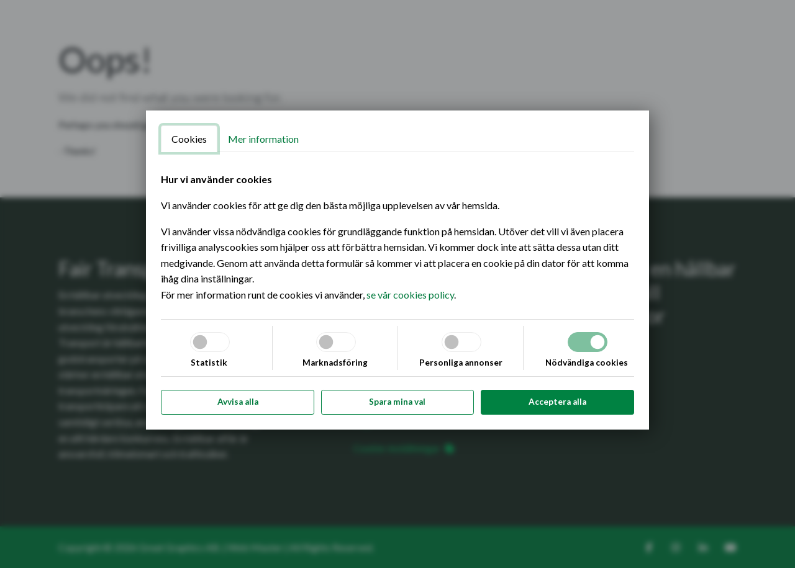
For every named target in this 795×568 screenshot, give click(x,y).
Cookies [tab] (189, 139)
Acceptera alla (557, 402)
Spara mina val (397, 402)
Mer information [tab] (263, 139)
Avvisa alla (237, 402)
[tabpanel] (397, 236)
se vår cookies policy (410, 294)
